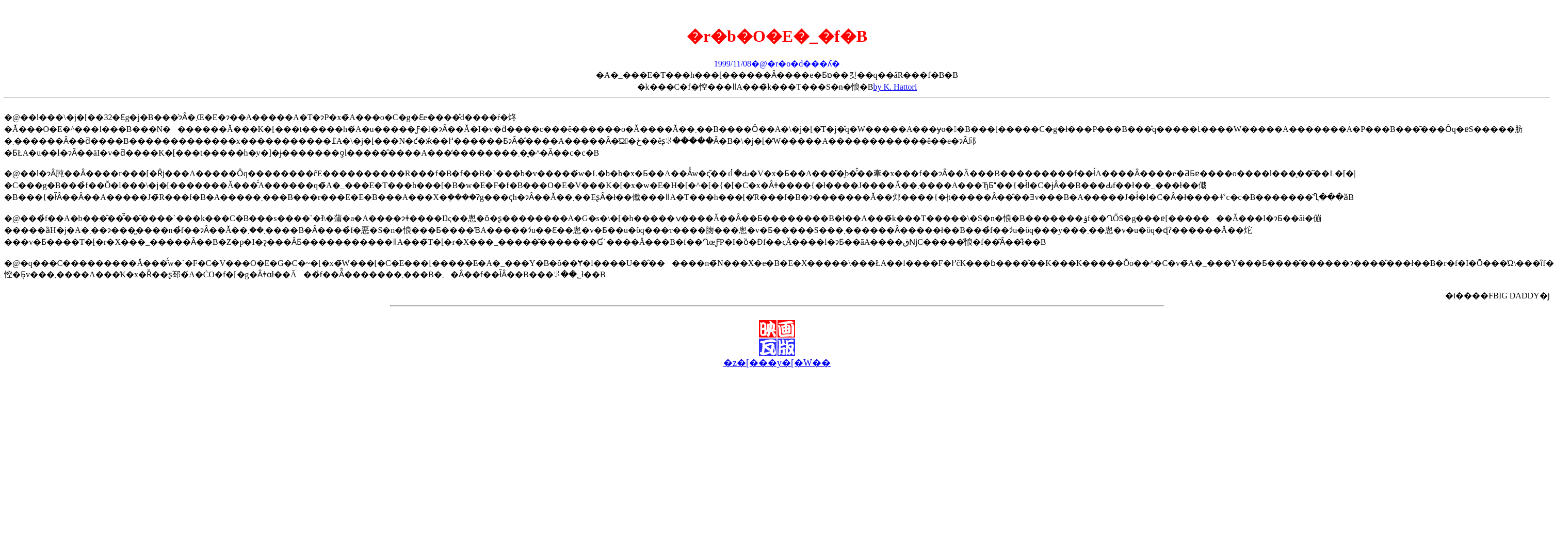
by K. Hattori (895, 86)
